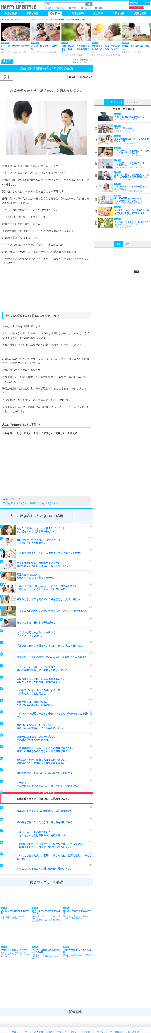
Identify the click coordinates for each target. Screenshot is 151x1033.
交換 (62, 8)
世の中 (87, 8)
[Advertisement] (46, 291)
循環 (100, 8)
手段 (74, 8)
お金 (50, 8)
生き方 (19, 19)
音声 (127, 244)
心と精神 (10, 19)
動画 (118, 244)
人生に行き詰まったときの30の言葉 (38, 19)
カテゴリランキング (114, 102)
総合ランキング (133, 102)
